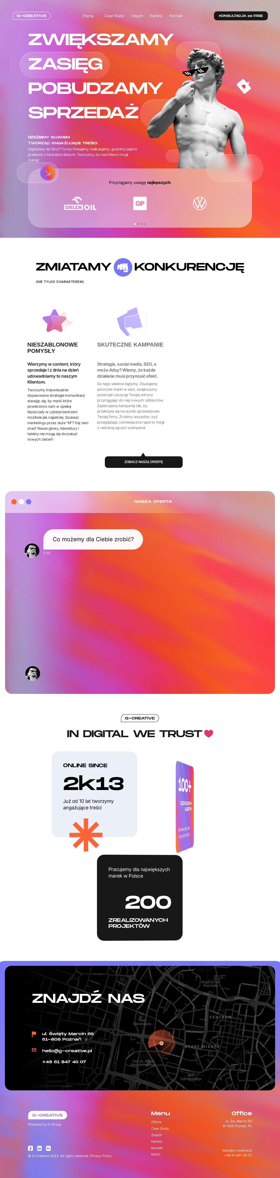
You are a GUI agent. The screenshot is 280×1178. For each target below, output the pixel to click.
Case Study (114, 16)
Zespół (137, 16)
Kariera (156, 16)
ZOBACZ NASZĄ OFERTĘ (143, 463)
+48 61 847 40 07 (64, 1062)
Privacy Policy (101, 1156)
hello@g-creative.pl (67, 1051)
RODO (156, 1154)
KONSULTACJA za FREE (241, 16)
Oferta (89, 16)
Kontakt (176, 16)
